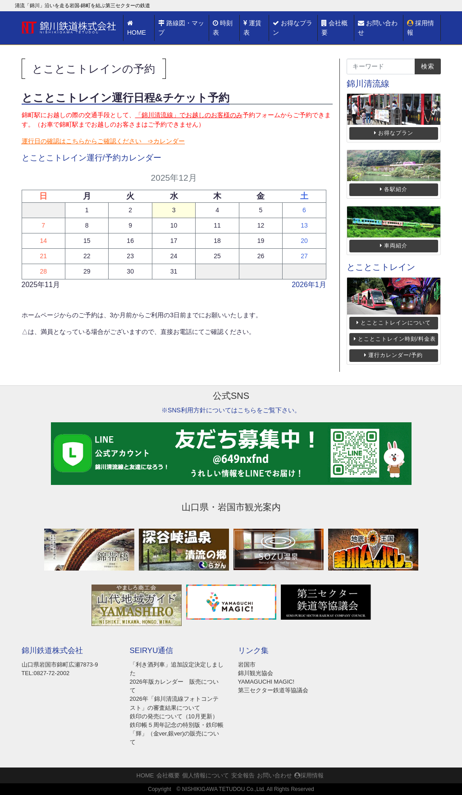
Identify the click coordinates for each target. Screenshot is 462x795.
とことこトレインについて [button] (394, 323)
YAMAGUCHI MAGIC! (266, 681)
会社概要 (334, 27)
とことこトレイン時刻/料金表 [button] (395, 339)
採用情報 (420, 27)
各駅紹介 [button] (393, 189)
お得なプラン (292, 27)
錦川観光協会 (255, 673)
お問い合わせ (378, 27)
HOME (136, 28)
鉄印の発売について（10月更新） (174, 716)
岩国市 (247, 664)
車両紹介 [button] (393, 245)
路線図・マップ (181, 27)
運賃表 (252, 27)
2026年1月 (309, 284)
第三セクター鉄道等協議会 (273, 690)
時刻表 (223, 27)
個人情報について (205, 775)
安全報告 (243, 775)
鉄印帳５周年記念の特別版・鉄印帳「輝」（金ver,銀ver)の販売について (177, 733)
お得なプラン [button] (393, 133)
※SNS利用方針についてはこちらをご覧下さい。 (231, 410)
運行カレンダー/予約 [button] (393, 355)
